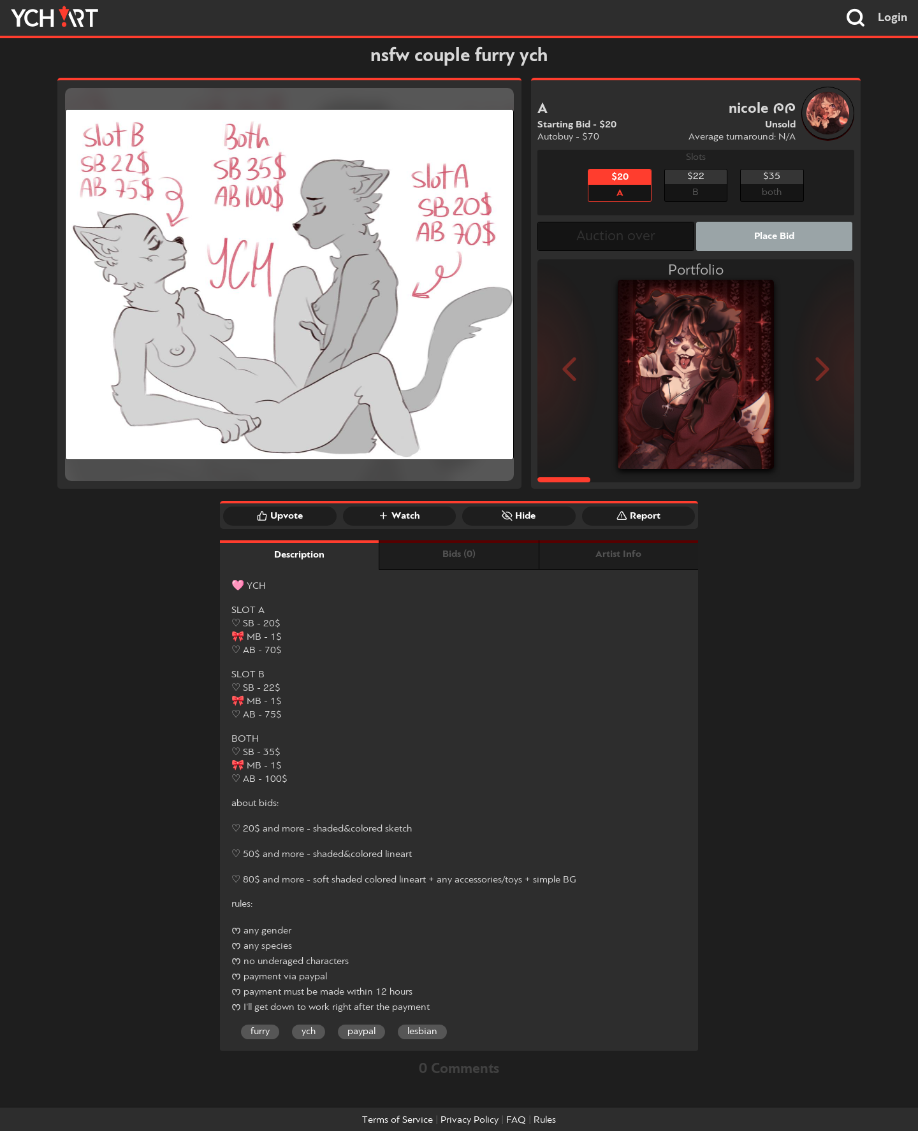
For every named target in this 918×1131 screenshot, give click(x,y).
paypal (361, 1032)
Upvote (280, 515)
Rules (545, 1120)
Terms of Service (397, 1120)
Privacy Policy (470, 1120)
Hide (519, 515)
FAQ (516, 1120)
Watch (399, 515)
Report (638, 515)
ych (309, 1032)
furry (260, 1032)
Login (893, 17)
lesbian (422, 1032)
